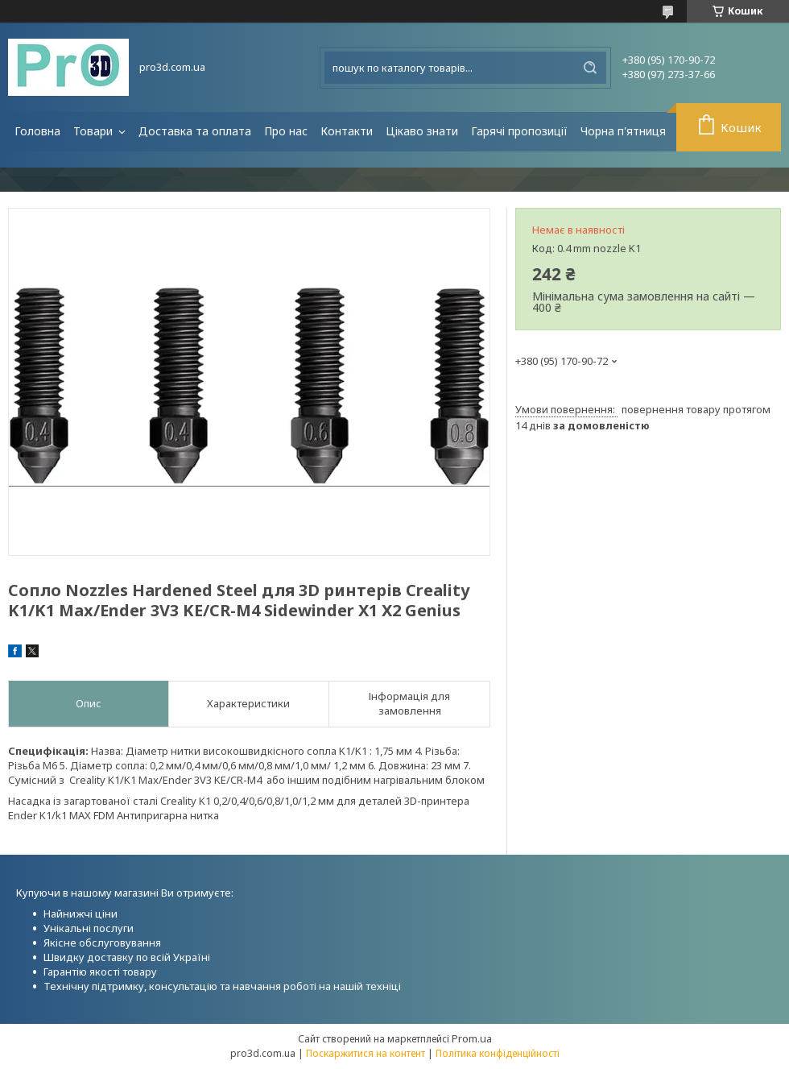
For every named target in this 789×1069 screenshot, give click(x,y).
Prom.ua (472, 1038)
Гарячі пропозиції (519, 131)
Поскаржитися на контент (365, 1053)
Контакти (346, 131)
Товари (94, 131)
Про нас (286, 131)
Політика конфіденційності (498, 1053)
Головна (37, 131)
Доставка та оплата (194, 131)
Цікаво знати (422, 131)
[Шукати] (590, 68)
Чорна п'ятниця (623, 131)
